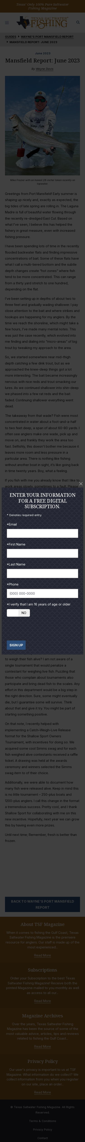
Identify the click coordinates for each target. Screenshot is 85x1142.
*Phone (13, 584)
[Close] (81, 484)
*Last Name (16, 564)
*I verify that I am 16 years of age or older (38, 604)
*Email (12, 524)
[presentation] (41, 628)
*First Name (16, 544)
